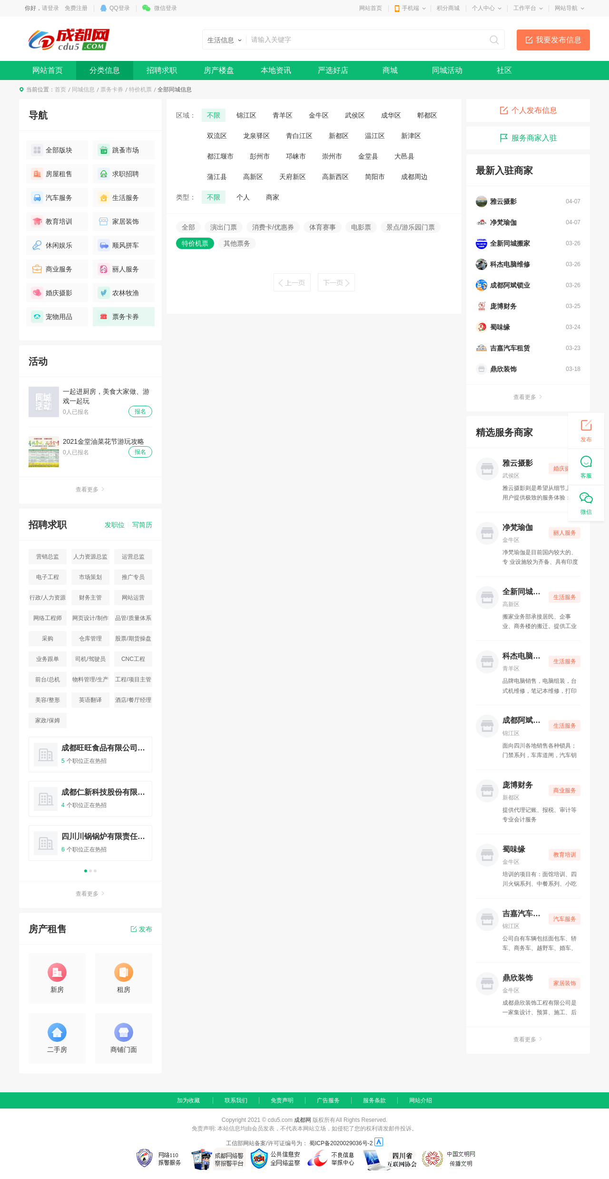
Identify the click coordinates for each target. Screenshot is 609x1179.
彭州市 (260, 156)
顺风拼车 (118, 245)
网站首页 (370, 8)
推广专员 (133, 577)
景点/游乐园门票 (410, 227)
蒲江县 (217, 176)
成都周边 (414, 176)
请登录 (50, 8)
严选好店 (333, 70)
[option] (90, 803)
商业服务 (51, 269)
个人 (243, 197)
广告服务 (328, 1100)
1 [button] (85, 870)
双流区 (217, 136)
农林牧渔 (118, 293)
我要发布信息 (558, 40)
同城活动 (447, 70)
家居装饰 (118, 221)
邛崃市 (296, 156)
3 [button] (95, 870)
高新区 (253, 176)
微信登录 (165, 8)
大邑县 (404, 156)
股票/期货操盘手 (133, 640)
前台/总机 (47, 679)
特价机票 (140, 89)
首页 (60, 89)
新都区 (339, 136)
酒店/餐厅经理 (133, 700)
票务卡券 (111, 89)
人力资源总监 (90, 556)
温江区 (375, 136)
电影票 (361, 227)
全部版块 (51, 150)
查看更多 (90, 489)
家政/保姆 (47, 720)
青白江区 (299, 136)
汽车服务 (51, 197)
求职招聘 (118, 174)
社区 (504, 70)
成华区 (391, 115)
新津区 (411, 136)
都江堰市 (220, 156)
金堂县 (368, 156)
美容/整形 (47, 700)
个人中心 (483, 8)
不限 (213, 115)
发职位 (115, 525)
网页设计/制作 (90, 618)
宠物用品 (51, 316)
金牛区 (319, 115)
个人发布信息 (528, 110)
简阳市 (375, 176)
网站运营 (133, 597)
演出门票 (223, 227)
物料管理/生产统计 (90, 681)
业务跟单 (47, 659)
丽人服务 (118, 269)
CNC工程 (133, 659)
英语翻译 (90, 700)
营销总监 (47, 556)
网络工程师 (47, 618)
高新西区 (335, 176)
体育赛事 (322, 227)
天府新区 (292, 176)
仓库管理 (90, 638)
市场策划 (90, 577)
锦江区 (246, 115)
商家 (272, 197)
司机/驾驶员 (90, 659)
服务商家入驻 (528, 138)
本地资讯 (276, 70)
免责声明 (282, 1100)
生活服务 (118, 197)
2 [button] (90, 870)
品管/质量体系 (133, 618)
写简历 (142, 525)
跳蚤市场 (118, 150)
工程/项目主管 (133, 679)
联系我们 (236, 1100)
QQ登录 (119, 8)
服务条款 (374, 1100)
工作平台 (524, 8)
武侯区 (355, 115)
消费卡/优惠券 (273, 227)
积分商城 (448, 8)
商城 (390, 70)
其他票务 (237, 243)
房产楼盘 (219, 70)
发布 (141, 929)
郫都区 (427, 115)
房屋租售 (51, 174)
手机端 (410, 8)
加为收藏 (188, 1100)
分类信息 (104, 70)
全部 (188, 227)
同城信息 (83, 89)
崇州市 (332, 156)
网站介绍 (420, 1100)
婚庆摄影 (51, 293)
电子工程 (47, 577)
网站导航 (566, 8)
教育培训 (51, 221)
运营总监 (133, 556)
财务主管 (90, 597)
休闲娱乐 (51, 245)
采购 (47, 638)
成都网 (302, 1120)
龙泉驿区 (256, 136)
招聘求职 (162, 70)
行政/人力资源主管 (47, 599)
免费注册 (76, 8)
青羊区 (283, 115)
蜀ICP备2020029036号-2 (341, 1143)
